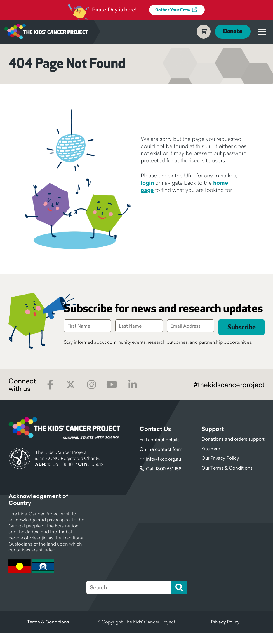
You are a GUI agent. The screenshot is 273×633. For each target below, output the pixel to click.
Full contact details (160, 440)
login (148, 183)
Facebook (50, 385)
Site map (210, 448)
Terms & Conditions (48, 622)
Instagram (91, 385)
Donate (232, 31)
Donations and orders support (233, 439)
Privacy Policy (225, 622)
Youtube (112, 385)
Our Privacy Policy (220, 458)
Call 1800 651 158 (164, 469)
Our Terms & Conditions (227, 468)
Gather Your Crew (172, 10)
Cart (204, 32)
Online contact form (161, 449)
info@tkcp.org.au (163, 459)
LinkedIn (132, 385)
